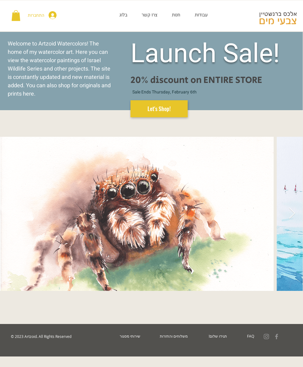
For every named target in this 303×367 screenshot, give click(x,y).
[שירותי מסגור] (130, 336)
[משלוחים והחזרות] (174, 336)
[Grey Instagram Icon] (266, 336)
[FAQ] (251, 336)
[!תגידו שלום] (218, 336)
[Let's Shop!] (159, 108)
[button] (15, 15)
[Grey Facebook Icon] (276, 336)
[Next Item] (292, 214)
